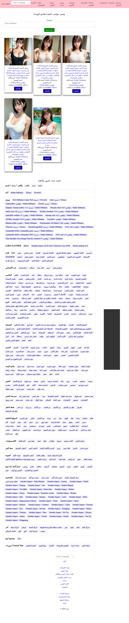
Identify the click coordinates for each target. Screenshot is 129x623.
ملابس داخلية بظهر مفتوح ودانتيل (17, 306)
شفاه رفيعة (33, 370)
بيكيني (21, 279)
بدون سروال (48, 275)
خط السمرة (20, 351)
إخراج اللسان (17, 381)
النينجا (49, 314)
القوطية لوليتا (26, 287)
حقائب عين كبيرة (72, 370)
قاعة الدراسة (55, 422)
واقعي (27, 185)
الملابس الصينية (81, 279)
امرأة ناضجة (33, 527)
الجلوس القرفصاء (61, 329)
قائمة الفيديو (64, 584)
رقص (68, 333)
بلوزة (84, 275)
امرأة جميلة (15, 527)
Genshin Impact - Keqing (15, 485)
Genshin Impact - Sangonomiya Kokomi (21, 501)
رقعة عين (31, 441)
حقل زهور (44, 422)
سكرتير (32, 310)
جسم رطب (31, 351)
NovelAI (37, 193)
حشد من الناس (86, 430)
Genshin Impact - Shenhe (66, 493)
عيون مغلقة (10, 389)
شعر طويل (78, 396)
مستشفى (32, 426)
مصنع (65, 426)
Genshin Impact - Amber (15, 516)
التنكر (39, 279)
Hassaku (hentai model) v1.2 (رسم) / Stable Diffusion (26, 208)
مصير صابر (45, 478)
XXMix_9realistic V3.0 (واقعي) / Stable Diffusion (59, 211)
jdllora (25, 85)
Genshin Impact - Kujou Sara (41, 489)
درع (72, 283)
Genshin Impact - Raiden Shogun (60, 485)
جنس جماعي (28, 253)
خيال (19, 538)
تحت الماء (9, 434)
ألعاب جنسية (68, 441)
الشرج (66, 347)
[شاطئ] (49, 140)
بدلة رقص (23, 310)
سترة (17, 287)
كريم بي (89, 253)
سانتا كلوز (9, 287)
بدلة (33, 294)
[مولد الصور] (52, 4)
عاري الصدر (25, 275)
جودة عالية (16, 455)
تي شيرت (47, 294)
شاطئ (85, 418)
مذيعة (61, 298)
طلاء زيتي (66, 448)
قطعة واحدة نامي (11, 481)
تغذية (64, 603)
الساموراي (57, 314)
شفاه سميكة (22, 370)
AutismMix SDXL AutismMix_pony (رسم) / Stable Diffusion (29, 231)
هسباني (54, 466)
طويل (73, 347)
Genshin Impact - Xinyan (81, 512)
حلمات (44, 347)
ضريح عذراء (58, 290)
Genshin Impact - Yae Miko (16, 489)
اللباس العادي (10, 318)
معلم (86, 298)
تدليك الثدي (35, 261)
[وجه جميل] (20, 70)
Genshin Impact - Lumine (57, 481)
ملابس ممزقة (77, 298)
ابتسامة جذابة (42, 385)
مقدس (8, 385)
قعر (33, 275)
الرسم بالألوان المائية (47, 448)
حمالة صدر (59, 275)
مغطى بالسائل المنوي (63, 253)
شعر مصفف (89, 396)
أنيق (19, 531)
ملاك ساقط (28, 290)
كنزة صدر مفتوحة (82, 294)
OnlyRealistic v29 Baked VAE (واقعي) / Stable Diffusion (61, 223)
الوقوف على (50, 336)
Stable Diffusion (22, 78)
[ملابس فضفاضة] (23, 75)
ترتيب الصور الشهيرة (65, 577)
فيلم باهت (62, 459)
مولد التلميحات (64, 568)
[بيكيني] (55, 143)
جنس (19, 253)
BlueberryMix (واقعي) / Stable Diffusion (21, 223)
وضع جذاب (59, 333)
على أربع (30, 325)
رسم (33, 185)
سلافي (39, 466)
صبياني (23, 527)
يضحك (36, 381)
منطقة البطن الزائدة (34, 355)
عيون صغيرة (51, 366)
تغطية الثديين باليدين (12, 340)
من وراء (28, 407)
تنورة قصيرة (75, 275)
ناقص (16, 275)
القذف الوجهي (78, 253)
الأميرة (42, 314)
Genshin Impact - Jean (14, 509)
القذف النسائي (10, 531)
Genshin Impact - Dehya (81, 509)
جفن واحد (84, 370)
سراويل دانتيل (62, 306)
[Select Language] (64, 556)
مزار (25, 426)
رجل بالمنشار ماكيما (72, 478)
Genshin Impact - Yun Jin (81, 516)
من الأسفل (57, 407)
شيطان (37, 290)
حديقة (19, 426)
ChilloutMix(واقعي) (18, 83)
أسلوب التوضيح (21, 448)
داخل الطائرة (74, 426)
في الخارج (40, 418)
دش (37, 422)
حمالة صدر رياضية (37, 306)
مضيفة (68, 298)
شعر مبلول (9, 355)
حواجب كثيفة (85, 366)
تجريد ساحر (84, 448)
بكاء (62, 381)
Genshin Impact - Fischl (79, 481)
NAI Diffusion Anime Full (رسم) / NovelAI (30, 200)
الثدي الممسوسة (23, 261)
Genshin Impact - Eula (14, 497)
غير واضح (71, 459)
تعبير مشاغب (62, 385)
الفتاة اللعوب (76, 287)
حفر (66, 527)
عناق (29, 340)
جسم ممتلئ (20, 355)
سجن (84, 422)
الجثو (23, 340)
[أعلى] (33, 3)
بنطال (39, 275)
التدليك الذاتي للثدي (23, 329)
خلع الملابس (77, 333)
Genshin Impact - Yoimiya (16, 512)
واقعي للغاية (40, 455)
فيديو (40, 185)
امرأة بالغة (85, 527)
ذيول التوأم (39, 400)
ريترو (58, 448)
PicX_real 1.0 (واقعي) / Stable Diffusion (71, 235)
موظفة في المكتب (45, 302)
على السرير (24, 418)
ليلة (72, 418)
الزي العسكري (63, 283)
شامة (57, 374)
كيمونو (89, 283)
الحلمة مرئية (40, 257)
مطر (19, 422)
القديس (8, 290)
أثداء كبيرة (24, 347)
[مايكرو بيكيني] (46, 143)
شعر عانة (64, 351)
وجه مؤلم (40, 389)
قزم (7, 470)
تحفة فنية (52, 459)
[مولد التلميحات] (41, 4)
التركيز (79, 407)
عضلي (56, 355)
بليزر (18, 294)
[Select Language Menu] (21, 3)
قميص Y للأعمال (60, 294)
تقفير (35, 314)
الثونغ (7, 302)
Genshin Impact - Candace (38, 505)
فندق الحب (57, 426)
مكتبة (77, 422)
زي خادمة (47, 279)
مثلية (72, 527)
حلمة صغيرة (85, 351)
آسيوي (62, 466)
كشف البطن (55, 310)
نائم (13, 336)
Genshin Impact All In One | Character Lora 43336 (51, 246)
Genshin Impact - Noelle (58, 516)
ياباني (32, 466)
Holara (28, 193)
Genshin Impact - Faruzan (83, 505)
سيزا (34, 333)
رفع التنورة (62, 325)
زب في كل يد (10, 261)
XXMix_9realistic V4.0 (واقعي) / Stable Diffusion (25, 219)
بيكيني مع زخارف (11, 314)
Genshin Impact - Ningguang (17, 520)
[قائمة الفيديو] (91, 4)
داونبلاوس (61, 257)
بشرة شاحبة (28, 359)
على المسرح (73, 430)
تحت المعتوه (10, 329)
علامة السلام (88, 333)
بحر (55, 418)
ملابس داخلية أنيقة (30, 302)
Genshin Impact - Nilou (78, 497)
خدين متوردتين (83, 385)
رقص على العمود (49, 430)
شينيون (75, 400)
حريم (48, 268)
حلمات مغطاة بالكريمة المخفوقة (51, 527)
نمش (45, 374)
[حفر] (43, 138)
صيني (69, 466)
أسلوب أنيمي (33, 448)
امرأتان (32, 268)
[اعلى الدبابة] (12, 75)
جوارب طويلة (74, 306)
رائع (28, 385)
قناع (44, 441)
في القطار (15, 430)
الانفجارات (66, 400)
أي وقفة (50, 333)
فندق (48, 426)
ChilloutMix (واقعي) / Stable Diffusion (20, 204)
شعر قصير (35, 396)
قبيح (50, 374)
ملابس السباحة (11, 279)
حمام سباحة (10, 426)
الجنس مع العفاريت (31, 470)
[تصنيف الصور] (71, 4)
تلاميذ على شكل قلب (57, 370)
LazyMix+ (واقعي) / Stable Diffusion (61, 219)
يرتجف (90, 381)
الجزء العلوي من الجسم (14, 359)
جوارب (70, 294)
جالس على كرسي (30, 336)
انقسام (71, 325)
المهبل (52, 347)
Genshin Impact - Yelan (48, 501)
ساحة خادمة (58, 279)
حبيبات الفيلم (42, 459)
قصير (79, 347)
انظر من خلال (26, 298)
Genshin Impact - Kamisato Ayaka (40, 493)
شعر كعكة (56, 400)
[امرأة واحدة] (50, 138)
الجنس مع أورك (16, 470)
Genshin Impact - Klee (37, 512)
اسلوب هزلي (29, 257)
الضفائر (48, 400)
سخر (83, 306)
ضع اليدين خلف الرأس (75, 336)
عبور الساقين (25, 333)
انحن (7, 336)
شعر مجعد (19, 400)
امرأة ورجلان (57, 268)
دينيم (90, 314)
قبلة (78, 527)
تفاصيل (18, 88)
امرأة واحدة (23, 268)
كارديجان (26, 294)
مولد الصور (64, 571)
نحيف (39, 351)
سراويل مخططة (42, 310)
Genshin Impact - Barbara (15, 505)
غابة (25, 422)
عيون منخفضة (73, 366)
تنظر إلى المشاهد (11, 411)
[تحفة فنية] (42, 140)
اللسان (38, 253)
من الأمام (37, 407)
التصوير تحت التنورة (74, 257)
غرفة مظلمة (62, 430)
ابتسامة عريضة (53, 381)
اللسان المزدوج (48, 253)
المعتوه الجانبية (81, 325)
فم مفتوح (28, 381)
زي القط (8, 310)
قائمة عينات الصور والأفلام (64, 574)
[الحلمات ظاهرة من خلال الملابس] (47, 75)
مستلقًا (19, 336)
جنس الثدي (51, 257)
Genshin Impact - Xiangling (59, 509)
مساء (78, 418)
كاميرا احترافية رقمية (55, 455)
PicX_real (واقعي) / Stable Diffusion (79, 227)
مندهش (82, 381)
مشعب (42, 531)
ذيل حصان (29, 400)
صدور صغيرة (35, 347)
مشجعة (85, 287)
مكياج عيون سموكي (33, 374)
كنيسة (13, 422)
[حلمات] (40, 70)
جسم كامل (9, 351)
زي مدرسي (29, 283)
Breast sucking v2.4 (80, 246)
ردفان (59, 347)
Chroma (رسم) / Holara (47, 204)
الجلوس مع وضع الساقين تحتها (80, 329)
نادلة (60, 287)
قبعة (39, 441)
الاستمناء (86, 257)
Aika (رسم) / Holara (58, 200)
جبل (60, 418)
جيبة (67, 275)
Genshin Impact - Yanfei (37, 516)
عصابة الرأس (79, 441)
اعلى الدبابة (80, 290)
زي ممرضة (51, 283)
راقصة (67, 287)
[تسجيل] (111, 3)
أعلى (64, 561)
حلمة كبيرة (74, 351)
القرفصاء (42, 333)
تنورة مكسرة (50, 306)
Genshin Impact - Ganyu (15, 493)
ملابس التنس (69, 290)
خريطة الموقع (64, 600)
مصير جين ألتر (34, 478)
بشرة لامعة (47, 355)
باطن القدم (54, 351)
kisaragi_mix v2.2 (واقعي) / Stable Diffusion (62, 215)
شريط (59, 441)
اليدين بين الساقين (12, 333)
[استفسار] (103, 3)
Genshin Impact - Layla (57, 497)
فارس (66, 314)
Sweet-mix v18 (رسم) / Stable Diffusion (21, 211)
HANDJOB (10, 257)
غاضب (75, 381)
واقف (41, 336)
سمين (46, 351)
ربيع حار (41, 426)
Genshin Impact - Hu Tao (59, 512)
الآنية (33, 385)
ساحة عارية (69, 279)
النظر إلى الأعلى (18, 385)
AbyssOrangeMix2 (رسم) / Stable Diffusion (45, 227)
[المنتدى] (84, 3)
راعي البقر (82, 314)
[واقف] (47, 73)
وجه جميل (20, 366)
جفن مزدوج (10, 374)
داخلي (32, 418)
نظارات (51, 441)
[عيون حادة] (26, 73)
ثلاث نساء (40, 268)
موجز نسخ (49, 30)
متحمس (72, 385)
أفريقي (89, 466)
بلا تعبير (52, 385)
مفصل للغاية (88, 459)
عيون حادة (43, 370)
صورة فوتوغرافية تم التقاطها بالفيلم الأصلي (20, 459)
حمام (31, 422)
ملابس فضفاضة (25, 314)
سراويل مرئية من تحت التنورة (46, 325)
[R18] (8, 73)
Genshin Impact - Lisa (36, 485)
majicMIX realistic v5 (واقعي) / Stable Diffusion (24, 215)
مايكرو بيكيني (30, 279)
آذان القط (22, 441)
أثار (7, 422)
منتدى (64, 580)
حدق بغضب (30, 389)
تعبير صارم (20, 389)
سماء (49, 418)
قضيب (63, 355)
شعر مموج (9, 400)
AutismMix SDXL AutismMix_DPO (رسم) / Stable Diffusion (29, 235)
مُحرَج (43, 381)
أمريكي (46, 466)
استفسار (64, 587)
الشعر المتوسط (53, 396)
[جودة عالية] (11, 70)
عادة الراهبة (80, 283)
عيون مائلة (62, 366)
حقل (16, 434)
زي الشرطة (40, 283)
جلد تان (86, 347)
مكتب (8, 430)
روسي (25, 466)
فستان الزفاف (10, 283)
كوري (82, 466)
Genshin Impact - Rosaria (35, 497)
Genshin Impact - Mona (69, 501)
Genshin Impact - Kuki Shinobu (32, 481)
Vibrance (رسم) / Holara (15, 227)
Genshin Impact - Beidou (64, 489)
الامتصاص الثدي (47, 261)
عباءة (7, 298)
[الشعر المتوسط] (18, 68)
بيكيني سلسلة (79, 310)
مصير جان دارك (20, 478)
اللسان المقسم (73, 355)
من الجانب (46, 407)
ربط (15, 310)
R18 (13, 253)
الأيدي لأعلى (61, 336)
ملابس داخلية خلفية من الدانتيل (65, 302)
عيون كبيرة (40, 366)
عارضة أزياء (33, 531)
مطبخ (71, 422)
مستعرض (15, 298)
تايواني (75, 466)
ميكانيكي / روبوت (50, 287)
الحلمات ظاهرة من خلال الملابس (45, 298)
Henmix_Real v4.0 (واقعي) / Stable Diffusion (67, 208)
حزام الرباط (47, 290)
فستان (20, 283)
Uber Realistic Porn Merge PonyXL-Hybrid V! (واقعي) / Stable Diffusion (34, 239)
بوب (43, 396)
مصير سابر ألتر (57, 478)
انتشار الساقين (19, 325)
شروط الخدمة (64, 593)
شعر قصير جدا (24, 396)
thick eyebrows (49, 24)
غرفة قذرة (37, 430)
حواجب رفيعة (10, 370)
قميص (39, 294)
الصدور (15, 347)
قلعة (91, 418)
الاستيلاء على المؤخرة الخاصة (42, 329)
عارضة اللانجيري (23, 318)
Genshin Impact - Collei (60, 505)
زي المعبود (37, 287)
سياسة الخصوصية (65, 597)
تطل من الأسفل (68, 407)
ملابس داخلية (16, 302)
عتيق (79, 459)
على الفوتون (26, 430)
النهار (66, 418)
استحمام (84, 426)
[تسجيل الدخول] (118, 4)
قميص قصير (10, 294)
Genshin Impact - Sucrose (35, 509)
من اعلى (20, 407)
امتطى (19, 257)
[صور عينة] (62, 4)
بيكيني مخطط (67, 310)
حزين (68, 381)
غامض (75, 448)
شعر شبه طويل (66, 396)
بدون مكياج (20, 374)
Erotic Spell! (6, 4)
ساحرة (73, 314)
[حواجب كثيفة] (16, 73)
